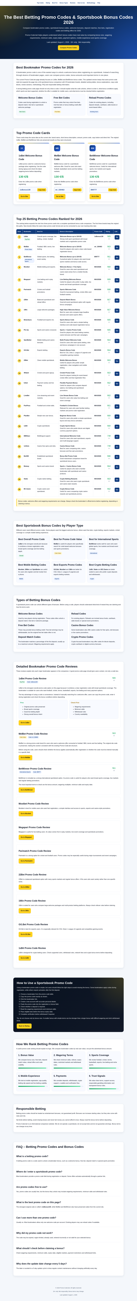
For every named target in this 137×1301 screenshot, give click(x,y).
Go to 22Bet (25, 887)
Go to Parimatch (27, 861)
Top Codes (40, 3)
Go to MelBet (25, 757)
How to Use (81, 3)
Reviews (72, 3)
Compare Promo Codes (68, 47)
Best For (55, 3)
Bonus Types (64, 3)
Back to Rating (24, 1026)
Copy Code (41, 190)
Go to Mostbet (26, 813)
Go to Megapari (26, 837)
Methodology (91, 3)
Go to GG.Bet (25, 934)
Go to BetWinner (27, 790)
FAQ (98, 3)
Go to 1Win (25, 910)
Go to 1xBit (25, 958)
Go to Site (24, 196)
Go (117, 237)
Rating (48, 3)
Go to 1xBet (25, 722)
